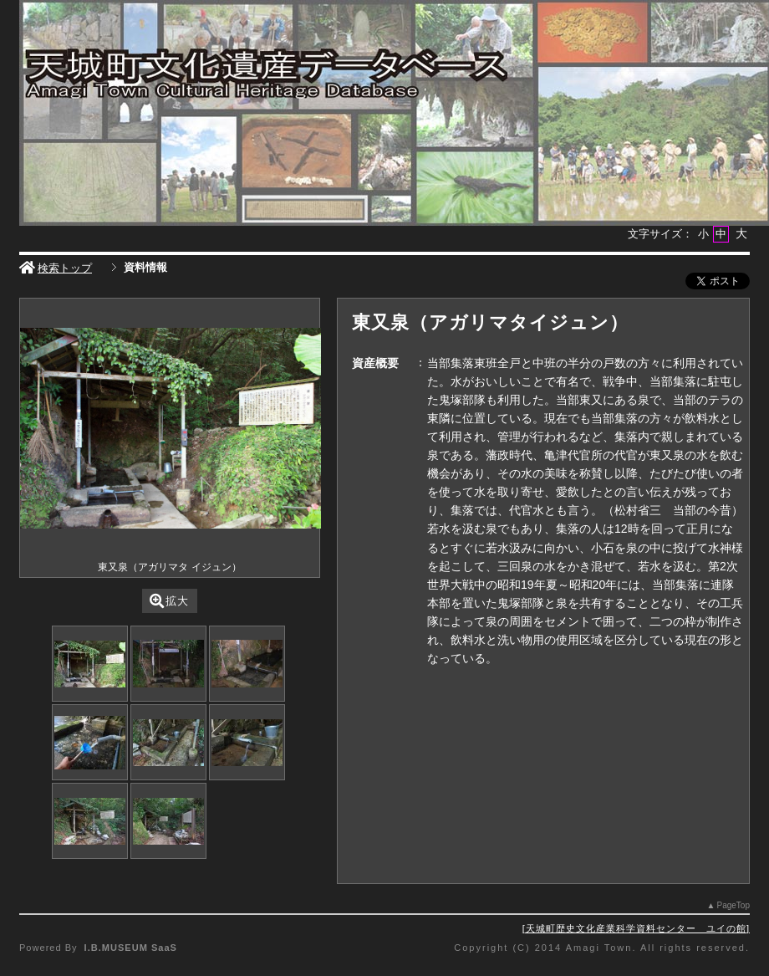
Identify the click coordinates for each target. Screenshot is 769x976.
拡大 (169, 601)
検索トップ (55, 268)
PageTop (733, 905)
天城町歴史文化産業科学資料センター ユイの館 (636, 928)
